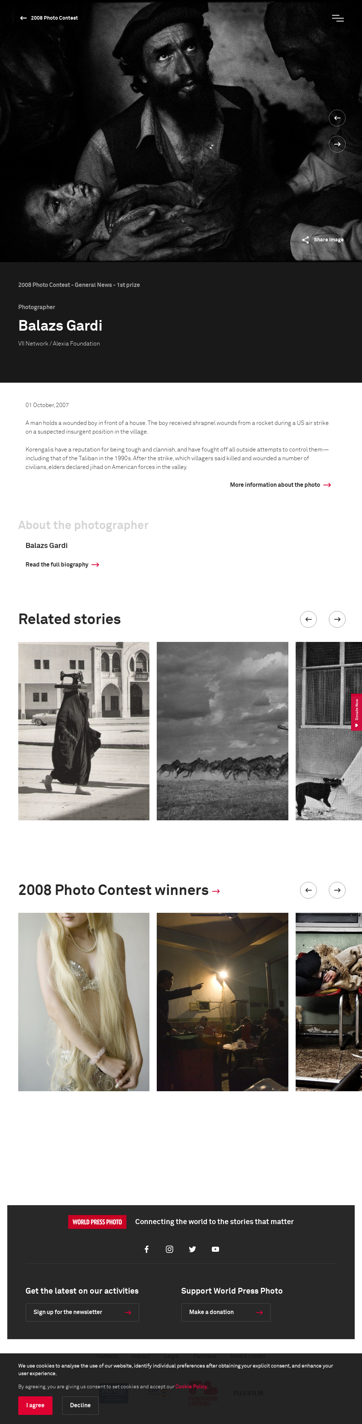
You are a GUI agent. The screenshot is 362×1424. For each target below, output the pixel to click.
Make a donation (211, 1312)
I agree (35, 1405)
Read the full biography (57, 565)
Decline (80, 1405)
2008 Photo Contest (54, 18)
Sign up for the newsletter (68, 1312)
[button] (308, 619)
